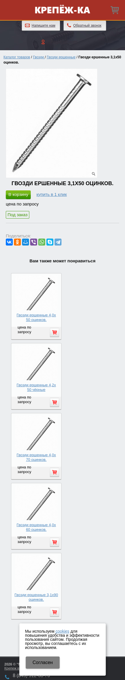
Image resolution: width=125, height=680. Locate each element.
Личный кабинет (62, 41)
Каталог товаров (16, 57)
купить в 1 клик (52, 194)
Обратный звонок (87, 26)
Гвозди (39, 57)
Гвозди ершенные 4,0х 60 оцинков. (36, 527)
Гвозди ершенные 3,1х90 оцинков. (36, 597)
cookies (62, 631)
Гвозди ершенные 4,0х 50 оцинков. (36, 317)
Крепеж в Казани (17, 668)
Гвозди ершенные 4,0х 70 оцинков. (36, 457)
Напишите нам (43, 26)
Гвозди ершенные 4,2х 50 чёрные (36, 387)
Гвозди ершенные (61, 57)
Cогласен (42, 662)
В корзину (18, 194)
